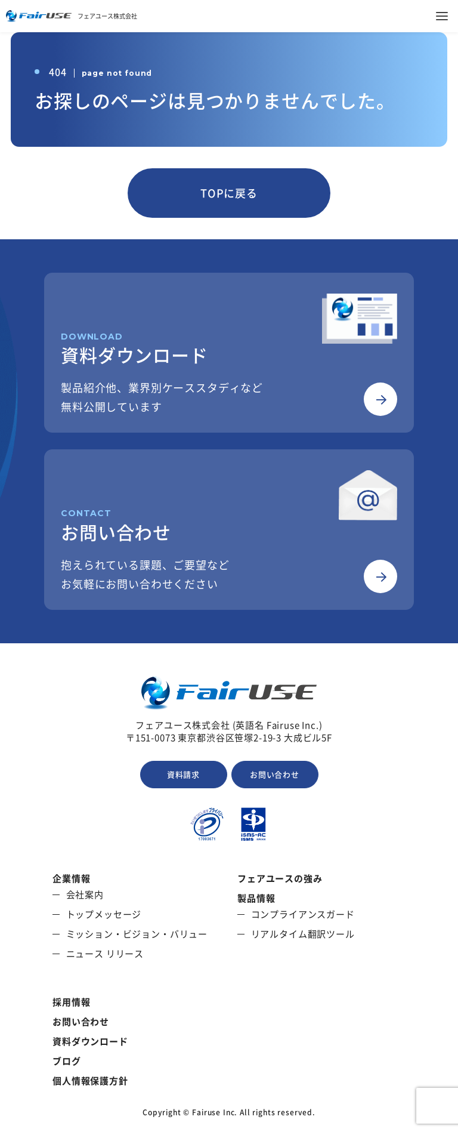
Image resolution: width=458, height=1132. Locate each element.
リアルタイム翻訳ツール (303, 934)
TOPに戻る (229, 193)
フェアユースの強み (280, 878)
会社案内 (85, 895)
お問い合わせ (274, 774)
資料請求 (183, 774)
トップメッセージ (104, 914)
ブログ (66, 1061)
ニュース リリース (105, 954)
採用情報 (71, 1002)
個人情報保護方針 (90, 1081)
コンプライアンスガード (303, 914)
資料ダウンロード (90, 1041)
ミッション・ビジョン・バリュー (137, 934)
